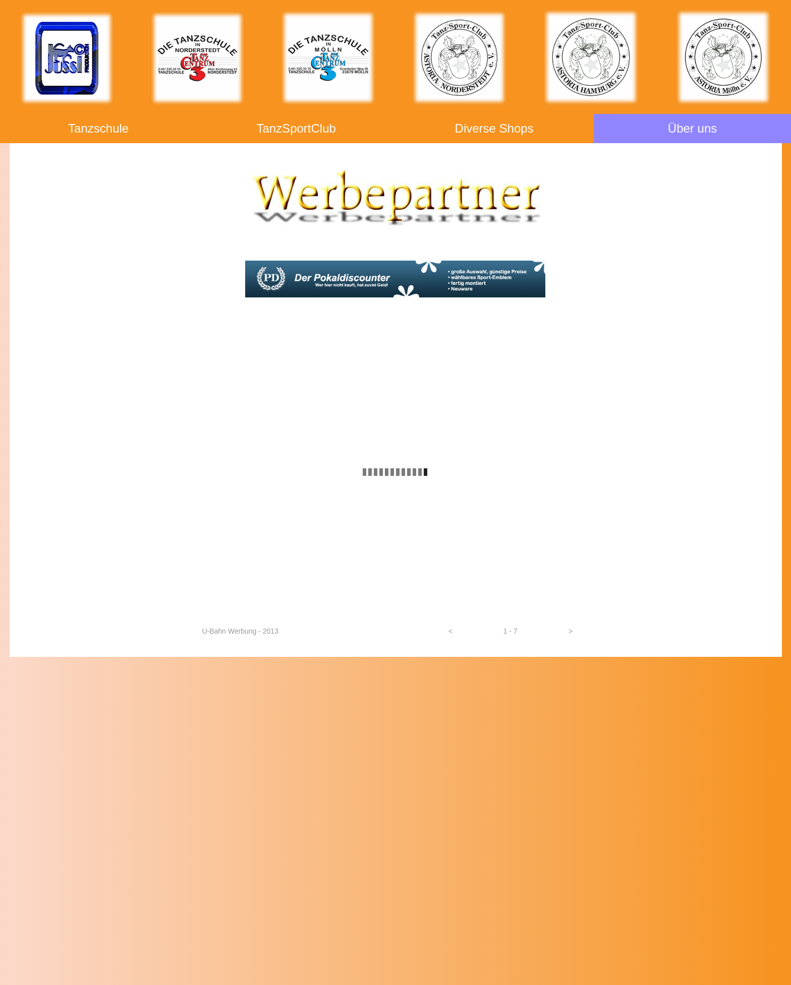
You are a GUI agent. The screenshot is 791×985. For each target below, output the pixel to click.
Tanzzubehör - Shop (395, 721)
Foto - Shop (396, 685)
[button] (450, 631)
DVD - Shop (395, 703)
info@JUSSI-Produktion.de (143, 896)
